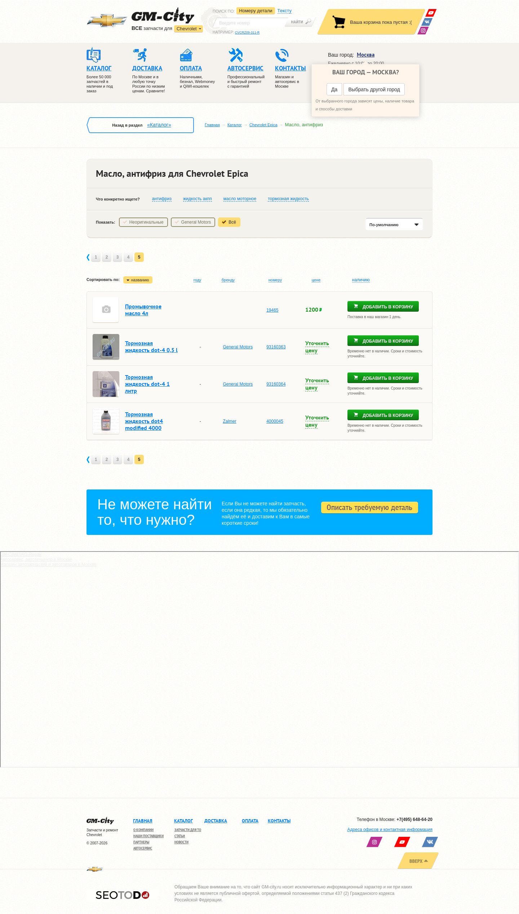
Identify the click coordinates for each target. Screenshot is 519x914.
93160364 (275, 384)
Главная (212, 125)
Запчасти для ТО (187, 830)
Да (334, 89)
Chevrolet (187, 28)
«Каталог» (159, 125)
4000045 (274, 421)
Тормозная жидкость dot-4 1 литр (147, 383)
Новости (181, 842)
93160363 (275, 347)
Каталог (234, 125)
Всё (232, 222)
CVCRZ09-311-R (247, 32)
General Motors (196, 222)
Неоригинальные (146, 222)
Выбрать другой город (374, 89)
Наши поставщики (148, 836)
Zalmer (229, 421)
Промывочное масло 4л (143, 310)
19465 (272, 310)
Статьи (179, 836)
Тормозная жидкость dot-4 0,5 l (151, 346)
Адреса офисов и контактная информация (389, 829)
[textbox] (250, 22)
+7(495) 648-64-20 (414, 819)
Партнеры (141, 842)
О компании (143, 830)
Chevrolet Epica (263, 125)
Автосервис (142, 848)
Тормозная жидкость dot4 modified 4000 (144, 420)
